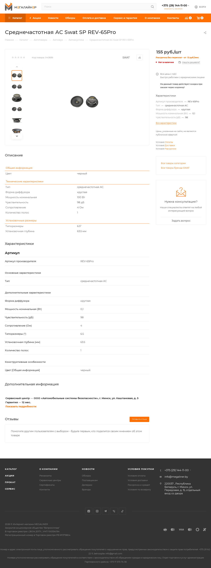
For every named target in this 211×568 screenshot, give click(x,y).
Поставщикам (90, 480)
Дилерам (87, 485)
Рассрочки (170, 148)
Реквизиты (45, 475)
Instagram (97, 511)
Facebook (88, 511)
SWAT (126, 57)
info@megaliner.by (176, 476)
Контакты (44, 489)
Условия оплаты (137, 475)
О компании (48, 469)
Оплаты (169, 142)
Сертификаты (47, 485)
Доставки (170, 145)
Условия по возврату (139, 489)
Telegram (105, 511)
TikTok (122, 511)
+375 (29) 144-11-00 (174, 5)
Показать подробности (20, 406)
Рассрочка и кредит (139, 485)
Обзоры (86, 475)
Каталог (11, 469)
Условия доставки (138, 480)
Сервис (10, 488)
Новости (88, 469)
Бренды (86, 489)
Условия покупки (141, 469)
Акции (9, 475)
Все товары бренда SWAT (175, 167)
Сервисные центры (50, 480)
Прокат (10, 482)
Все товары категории (173, 163)
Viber (114, 511)
